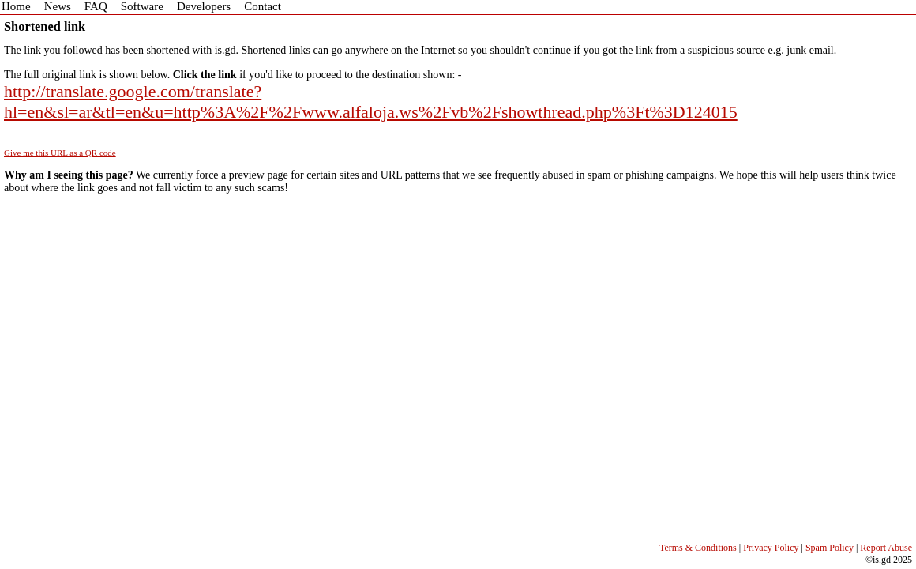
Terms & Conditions (698, 547)
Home (16, 6)
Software (142, 6)
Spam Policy (829, 547)
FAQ (95, 6)
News (57, 6)
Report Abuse (886, 547)
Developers (204, 6)
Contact (262, 6)
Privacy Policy (770, 547)
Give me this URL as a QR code (60, 152)
